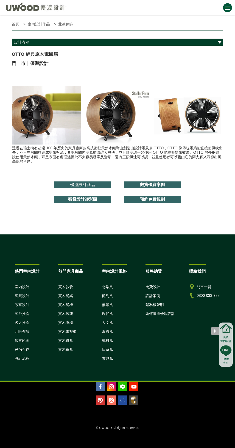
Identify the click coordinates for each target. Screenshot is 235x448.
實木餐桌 (65, 296)
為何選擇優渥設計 (160, 314)
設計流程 (22, 358)
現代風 (107, 314)
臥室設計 (22, 305)
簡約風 (107, 296)
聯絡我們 (197, 271)
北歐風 (107, 287)
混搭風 (107, 332)
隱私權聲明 (154, 305)
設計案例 (152, 296)
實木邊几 (65, 340)
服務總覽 (153, 271)
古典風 (107, 358)
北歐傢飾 (22, 332)
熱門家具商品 (70, 271)
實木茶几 (65, 349)
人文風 (107, 323)
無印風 (107, 305)
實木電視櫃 (67, 332)
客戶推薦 (22, 314)
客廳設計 (22, 296)
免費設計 (152, 287)
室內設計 (22, 287)
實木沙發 (65, 287)
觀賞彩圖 (22, 340)
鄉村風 (107, 340)
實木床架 (65, 314)
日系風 (107, 349)
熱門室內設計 (27, 271)
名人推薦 (22, 323)
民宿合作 (22, 349)
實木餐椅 (65, 305)
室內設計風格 (114, 271)
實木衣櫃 (65, 323)
